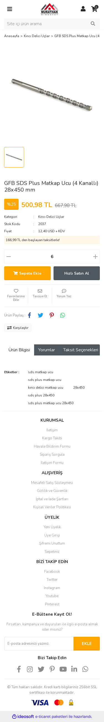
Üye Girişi (52, 535)
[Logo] (46, 9)
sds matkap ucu (40, 372)
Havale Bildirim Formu (52, 446)
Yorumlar (46, 350)
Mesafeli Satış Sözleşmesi (52, 482)
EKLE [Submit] (87, 643)
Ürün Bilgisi (19, 350)
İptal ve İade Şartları (52, 499)
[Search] (52, 23)
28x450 (79, 387)
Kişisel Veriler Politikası (52, 507)
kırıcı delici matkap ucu (45, 387)
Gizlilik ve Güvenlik (52, 490)
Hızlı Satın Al (76, 273)
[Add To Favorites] (16, 295)
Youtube (52, 596)
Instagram (52, 588)
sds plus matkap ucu (44, 380)
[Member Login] (83, 9)
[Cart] (94, 9)
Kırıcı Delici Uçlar (51, 217)
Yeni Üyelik (52, 527)
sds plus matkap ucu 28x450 (50, 403)
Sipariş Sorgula (52, 454)
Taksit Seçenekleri (80, 350)
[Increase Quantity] (95, 256)
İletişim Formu (52, 462)
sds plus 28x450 (41, 395)
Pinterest (52, 604)
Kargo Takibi (52, 438)
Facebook (52, 571)
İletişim (52, 430)
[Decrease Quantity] (8, 256)
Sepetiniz (52, 551)
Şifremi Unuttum (52, 543)
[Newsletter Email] (38, 644)
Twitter (52, 579)
